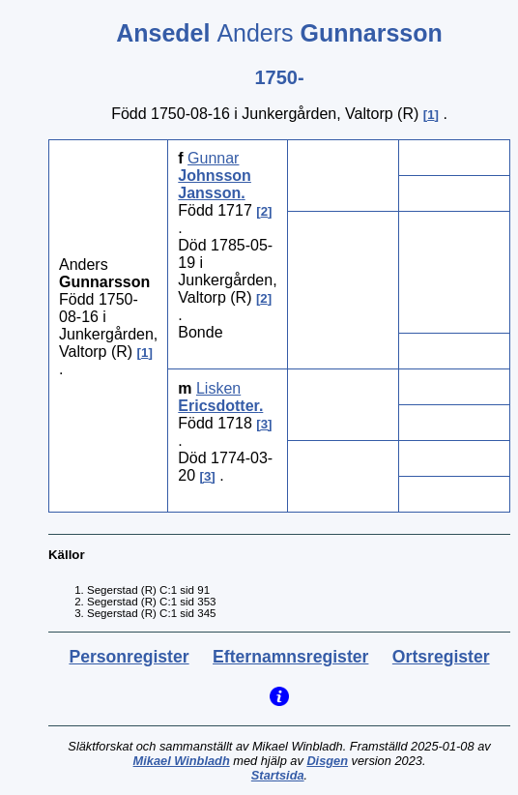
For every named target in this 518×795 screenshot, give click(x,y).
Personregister (128, 656)
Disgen (327, 760)
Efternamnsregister (290, 656)
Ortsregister (441, 656)
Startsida (277, 775)
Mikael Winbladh (181, 760)
